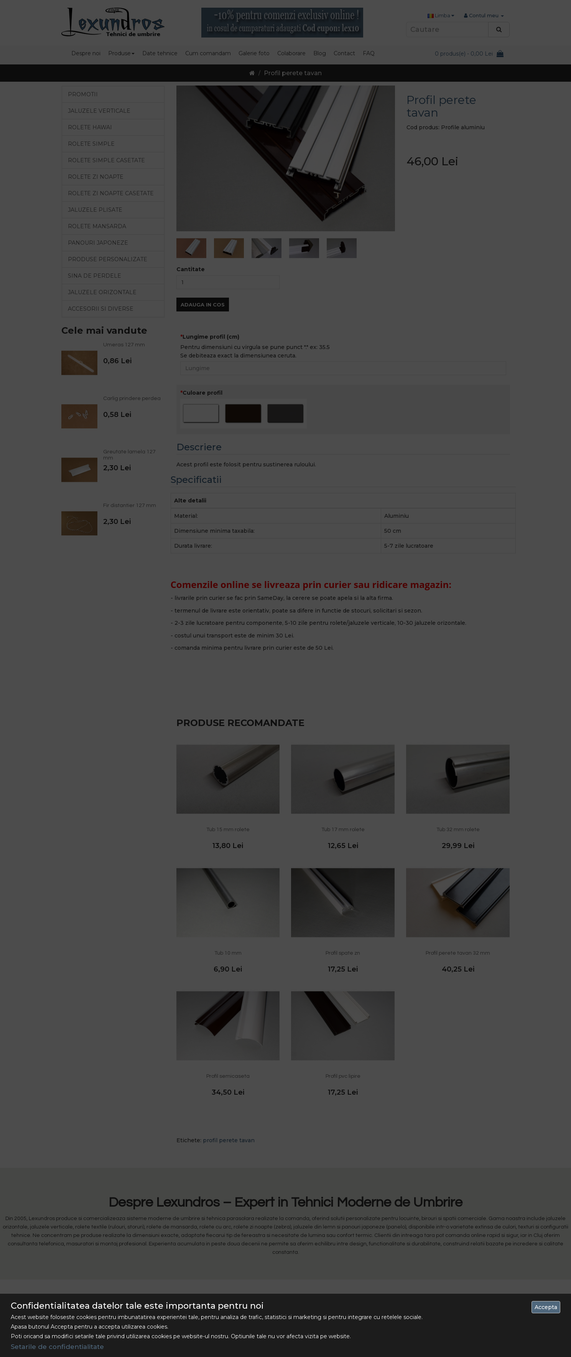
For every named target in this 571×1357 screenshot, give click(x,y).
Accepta (546, 1307)
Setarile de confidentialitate (57, 1346)
